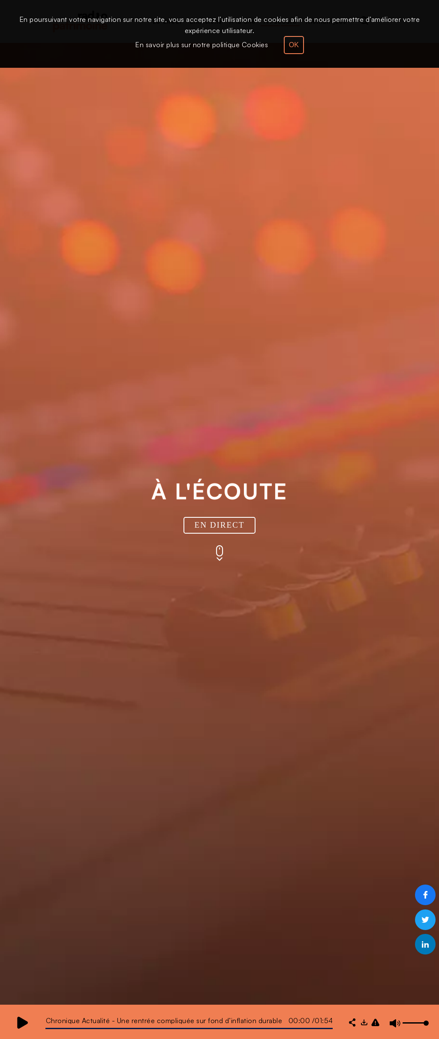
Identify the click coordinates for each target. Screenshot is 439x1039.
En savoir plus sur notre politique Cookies (201, 44)
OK (294, 44)
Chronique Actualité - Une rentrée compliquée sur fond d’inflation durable (164, 1020)
